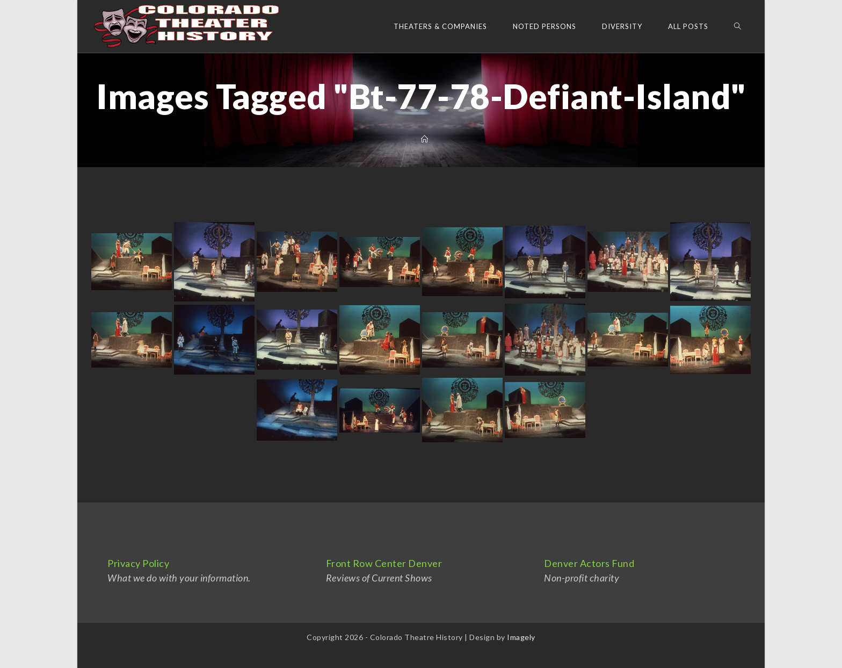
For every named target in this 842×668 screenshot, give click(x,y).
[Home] (425, 139)
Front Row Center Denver (384, 563)
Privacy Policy (138, 563)
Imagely (521, 637)
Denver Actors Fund (589, 563)
